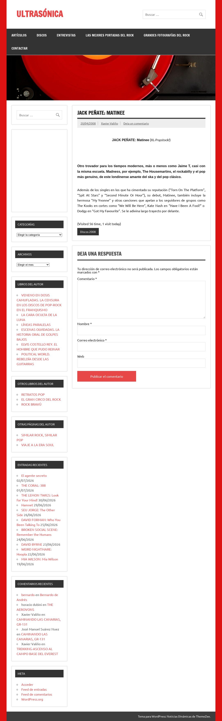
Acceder (27, 684)
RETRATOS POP (33, 394)
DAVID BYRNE (31, 544)
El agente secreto (34, 475)
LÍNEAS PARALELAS (36, 324)
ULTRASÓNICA (39, 14)
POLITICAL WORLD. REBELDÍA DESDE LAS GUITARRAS (33, 359)
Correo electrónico (92, 340)
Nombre (84, 323)
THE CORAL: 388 (33, 485)
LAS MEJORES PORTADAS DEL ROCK (110, 35)
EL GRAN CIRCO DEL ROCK (41, 399)
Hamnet (27, 505)
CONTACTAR (19, 48)
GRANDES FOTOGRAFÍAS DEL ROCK (167, 35)
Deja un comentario (136, 123)
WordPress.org (32, 699)
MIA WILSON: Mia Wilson (39, 559)
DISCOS (42, 35)
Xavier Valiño (109, 123)
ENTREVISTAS (66, 35)
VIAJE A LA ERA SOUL (37, 445)
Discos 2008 (88, 232)
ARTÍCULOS (19, 35)
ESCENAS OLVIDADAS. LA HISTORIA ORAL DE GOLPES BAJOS (38, 334)
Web (80, 356)
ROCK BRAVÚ (31, 404)
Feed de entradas (34, 689)
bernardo (28, 595)
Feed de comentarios (36, 694)
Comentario (87, 278)
